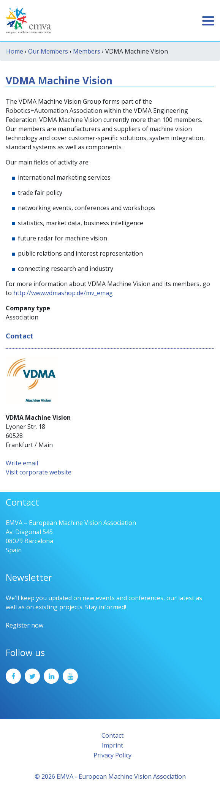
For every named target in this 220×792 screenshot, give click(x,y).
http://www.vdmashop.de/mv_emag (63, 293)
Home (14, 51)
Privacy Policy (112, 755)
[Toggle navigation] (208, 20)
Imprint (112, 745)
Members (86, 51)
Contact (112, 735)
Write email (22, 463)
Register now (24, 625)
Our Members (48, 51)
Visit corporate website (38, 472)
